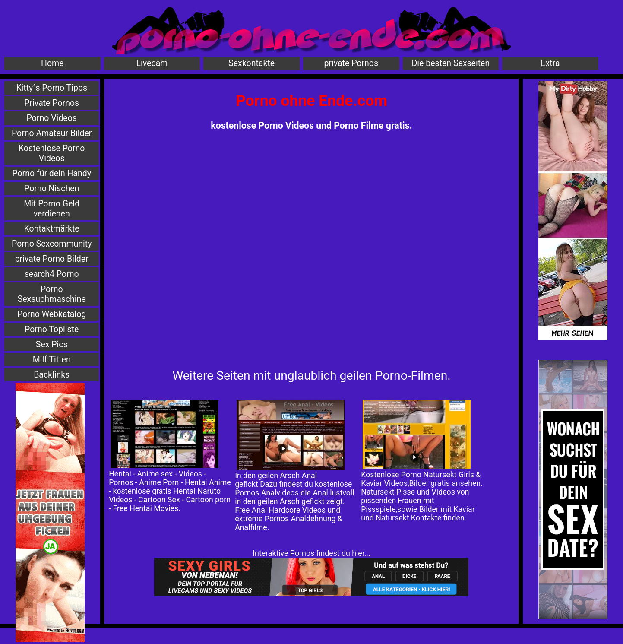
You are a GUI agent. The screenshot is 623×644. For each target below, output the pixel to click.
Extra (550, 63)
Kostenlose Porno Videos (52, 153)
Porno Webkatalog (51, 314)
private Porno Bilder (52, 259)
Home (52, 63)
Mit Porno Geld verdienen (51, 209)
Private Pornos (51, 103)
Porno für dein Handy (51, 173)
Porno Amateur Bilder (52, 133)
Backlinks (52, 375)
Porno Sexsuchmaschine (52, 294)
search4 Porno (52, 274)
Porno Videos (52, 118)
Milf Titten (52, 360)
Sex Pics (52, 344)
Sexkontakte (251, 63)
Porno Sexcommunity (52, 244)
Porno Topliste (52, 329)
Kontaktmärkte (51, 229)
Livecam (152, 63)
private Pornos (351, 63)
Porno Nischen (51, 189)
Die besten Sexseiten (451, 63)
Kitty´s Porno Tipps (51, 88)
